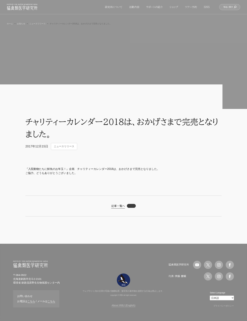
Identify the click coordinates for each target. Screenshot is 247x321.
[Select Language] (222, 298)
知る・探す (230, 9)
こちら (31, 301)
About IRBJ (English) (123, 305)
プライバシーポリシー (223, 306)
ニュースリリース (64, 146)
